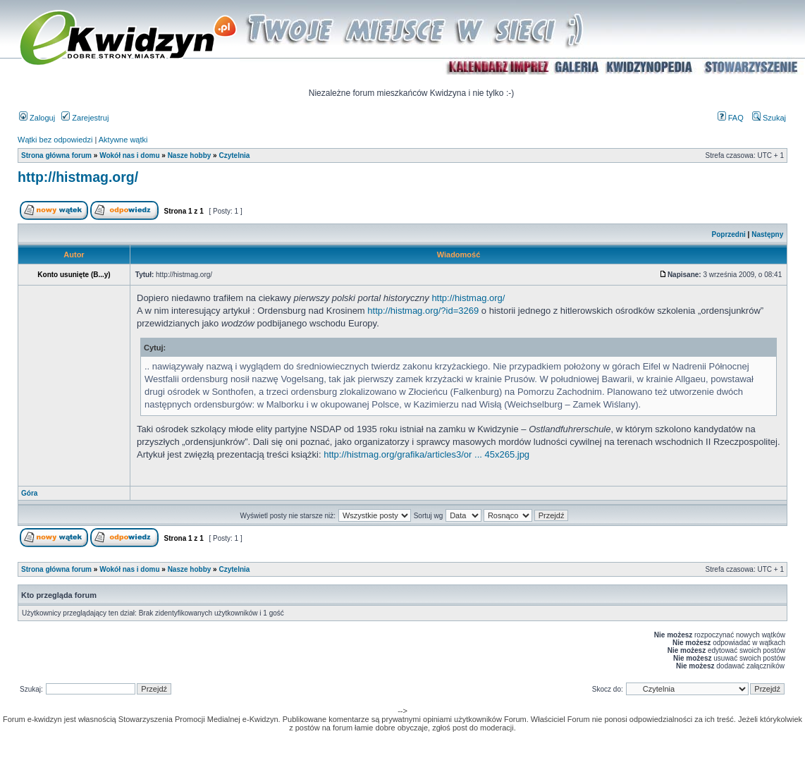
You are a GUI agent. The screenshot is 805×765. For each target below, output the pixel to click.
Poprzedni (729, 234)
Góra (29, 493)
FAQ (731, 118)
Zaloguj (37, 118)
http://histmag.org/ (78, 177)
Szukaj (769, 118)
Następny (767, 234)
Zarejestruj (85, 118)
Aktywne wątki (123, 139)
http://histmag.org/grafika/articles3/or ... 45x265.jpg (426, 454)
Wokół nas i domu (129, 155)
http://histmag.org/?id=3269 (423, 310)
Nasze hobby (189, 155)
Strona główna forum (56, 155)
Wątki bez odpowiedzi (55, 139)
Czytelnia (234, 155)
